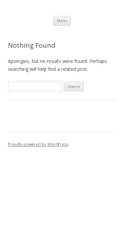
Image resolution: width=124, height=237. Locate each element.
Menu (62, 20)
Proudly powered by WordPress (38, 144)
